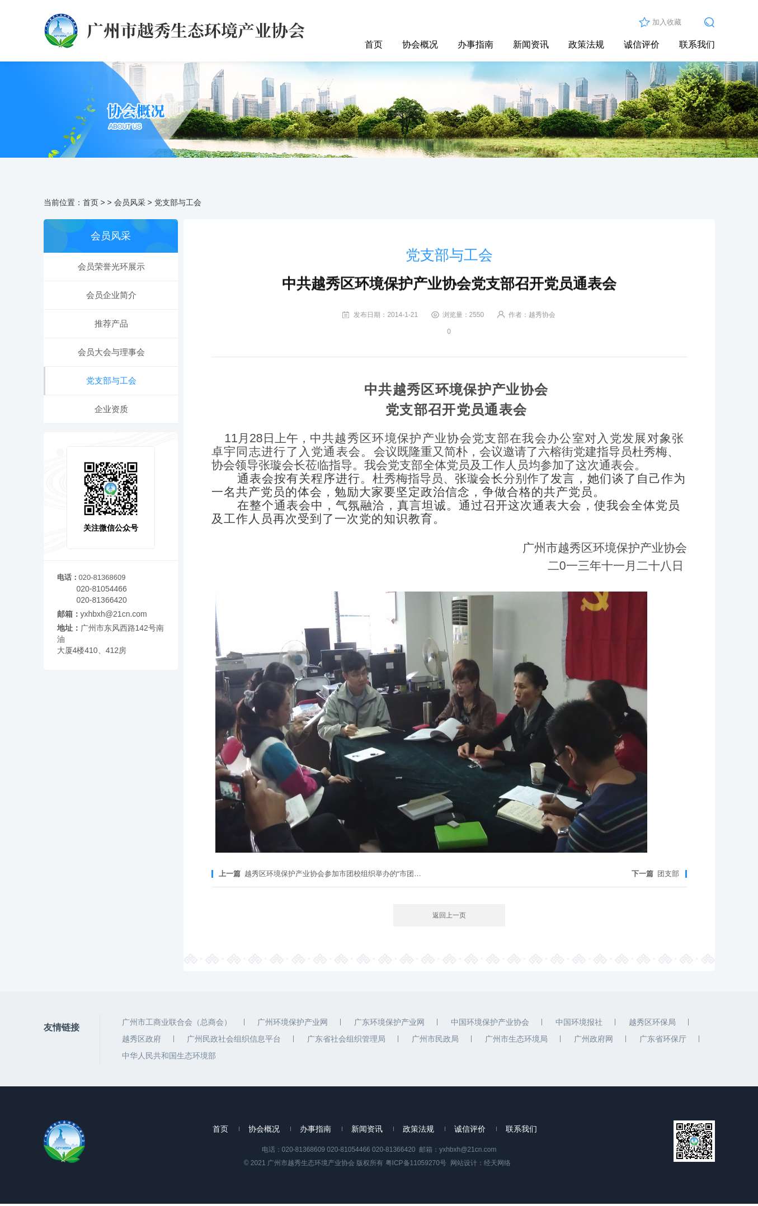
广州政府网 (593, 1041)
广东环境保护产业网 (389, 1024)
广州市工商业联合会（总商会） (177, 1024)
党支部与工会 (177, 204)
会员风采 (129, 204)
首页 (374, 44)
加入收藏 (666, 22)
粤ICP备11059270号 (415, 1165)
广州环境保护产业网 (292, 1024)
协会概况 (420, 44)
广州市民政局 (435, 1041)
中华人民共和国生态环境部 (169, 1057)
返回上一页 (449, 917)
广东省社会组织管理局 (346, 1041)
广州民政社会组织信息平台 (234, 1041)
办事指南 (475, 44)
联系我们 (697, 44)
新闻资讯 (531, 44)
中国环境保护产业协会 (490, 1024)
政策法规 (586, 44)
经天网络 (497, 1165)
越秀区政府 (141, 1041)
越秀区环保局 (652, 1024)
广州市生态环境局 (516, 1041)
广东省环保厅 (662, 1041)
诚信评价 (642, 44)
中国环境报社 (578, 1024)
